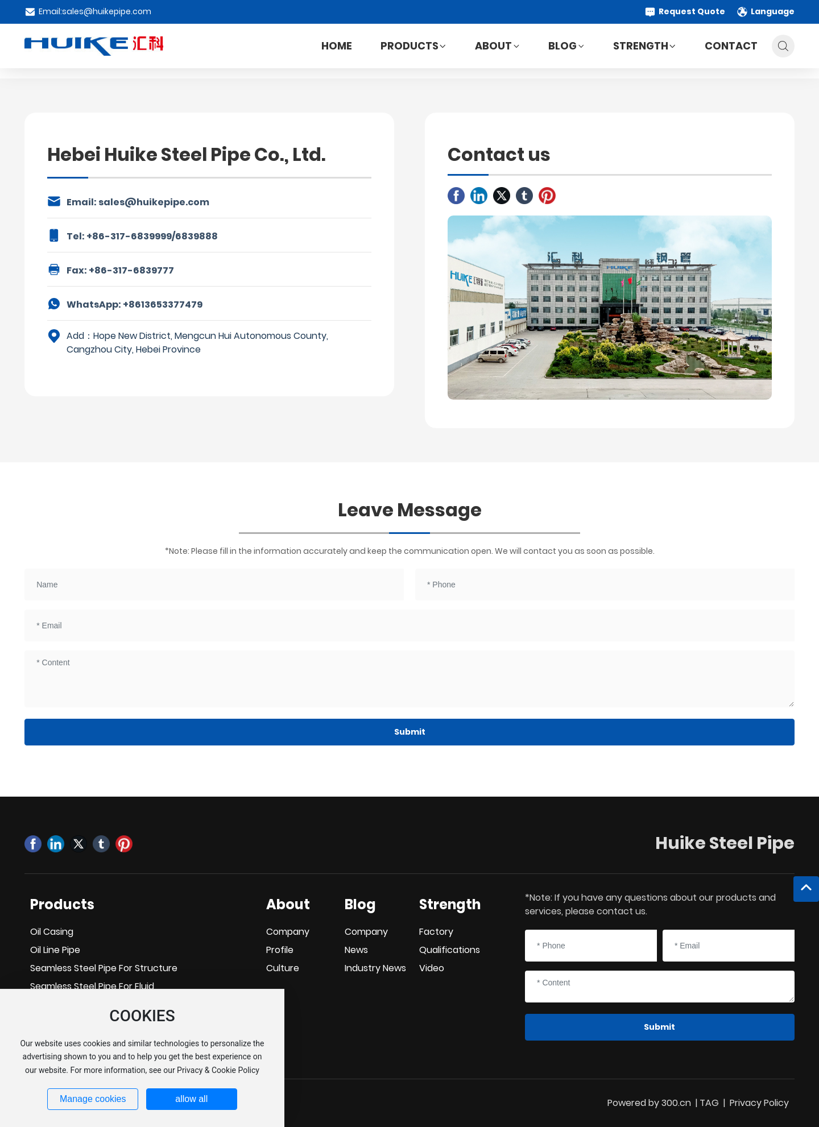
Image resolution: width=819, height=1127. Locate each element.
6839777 (153, 270)
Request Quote (684, 12)
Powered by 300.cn (649, 1102)
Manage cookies (93, 1099)
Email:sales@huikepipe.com (87, 12)
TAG (709, 1102)
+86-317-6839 (120, 236)
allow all (191, 1099)
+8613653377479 (162, 304)
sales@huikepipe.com (153, 202)
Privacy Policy (759, 1102)
